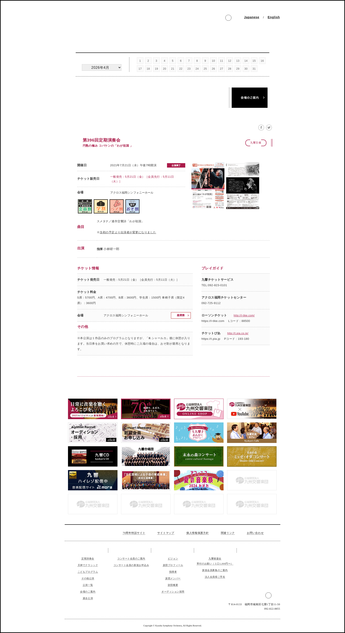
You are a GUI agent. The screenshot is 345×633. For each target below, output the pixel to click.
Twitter (228, 18)
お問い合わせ (255, 532)
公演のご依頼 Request (226, 31)
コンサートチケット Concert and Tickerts (83, 31)
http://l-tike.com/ (244, 315)
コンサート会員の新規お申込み (131, 565)
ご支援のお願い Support (190, 31)
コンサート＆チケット (88, 550)
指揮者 (173, 571)
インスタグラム (213, 18)
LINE (236, 18)
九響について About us (154, 31)
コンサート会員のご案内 (131, 558)
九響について (172, 550)
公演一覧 (152, 103)
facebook (221, 18)
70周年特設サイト (134, 532)
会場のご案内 (87, 591)
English (274, 17)
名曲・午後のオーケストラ (202, 92)
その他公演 (101, 103)
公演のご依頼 (257, 550)
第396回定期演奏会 (102, 140)
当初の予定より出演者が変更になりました (128, 232)
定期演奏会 (101, 92)
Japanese (251, 17)
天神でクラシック (152, 92)
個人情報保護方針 (197, 532)
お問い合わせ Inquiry (262, 31)
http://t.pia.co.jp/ (237, 333)
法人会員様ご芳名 (215, 576)
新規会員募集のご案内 (215, 570)
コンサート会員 (130, 550)
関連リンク (228, 532)
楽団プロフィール (173, 565)
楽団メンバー (172, 578)
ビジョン (173, 558)
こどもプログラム (88, 571)
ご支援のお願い (215, 550)
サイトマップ (165, 532)
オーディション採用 (172, 591)
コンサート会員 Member (118, 31)
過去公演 (202, 103)
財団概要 (173, 585)
